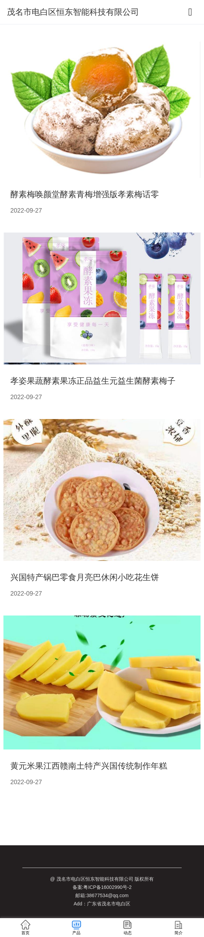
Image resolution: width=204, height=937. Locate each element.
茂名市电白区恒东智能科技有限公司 (73, 11)
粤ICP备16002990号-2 (107, 887)
